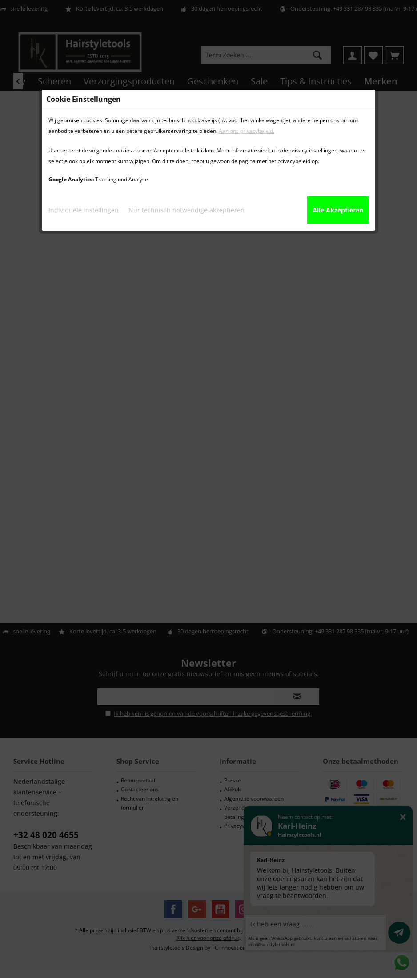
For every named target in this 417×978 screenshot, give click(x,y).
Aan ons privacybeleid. (246, 131)
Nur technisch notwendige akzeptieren (186, 210)
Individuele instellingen (83, 210)
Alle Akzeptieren (338, 210)
